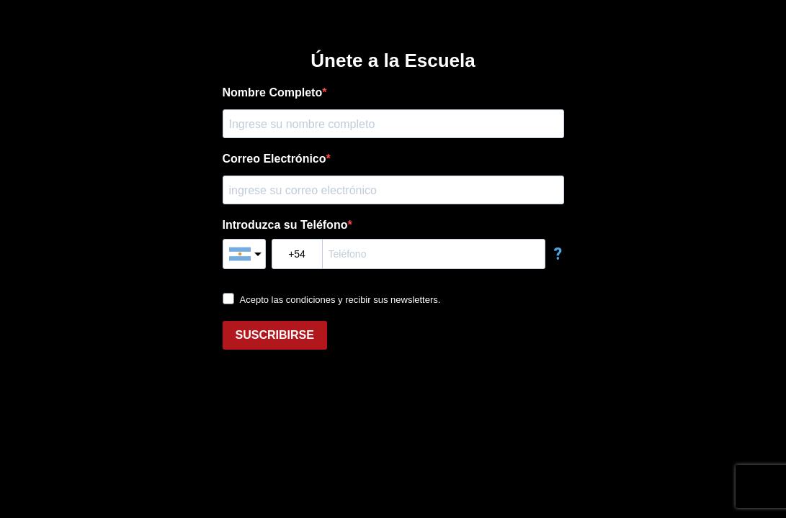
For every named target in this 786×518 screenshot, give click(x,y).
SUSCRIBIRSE (275, 335)
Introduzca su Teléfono (285, 225)
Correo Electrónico (274, 159)
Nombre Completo (273, 92)
